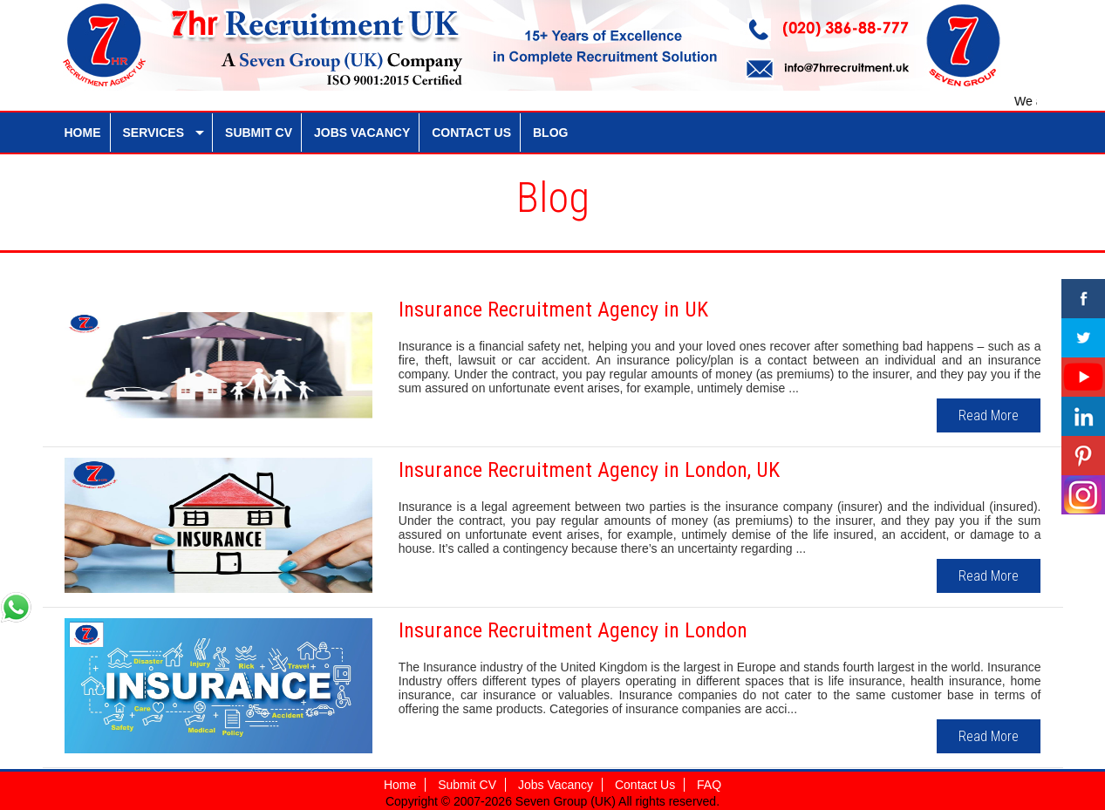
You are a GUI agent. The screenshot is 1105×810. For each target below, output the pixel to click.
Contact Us (645, 785)
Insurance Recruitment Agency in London (573, 630)
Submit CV (467, 785)
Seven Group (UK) (566, 801)
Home (400, 785)
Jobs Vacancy (555, 785)
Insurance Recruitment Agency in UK (553, 309)
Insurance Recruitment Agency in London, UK (589, 470)
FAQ (709, 785)
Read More (988, 415)
